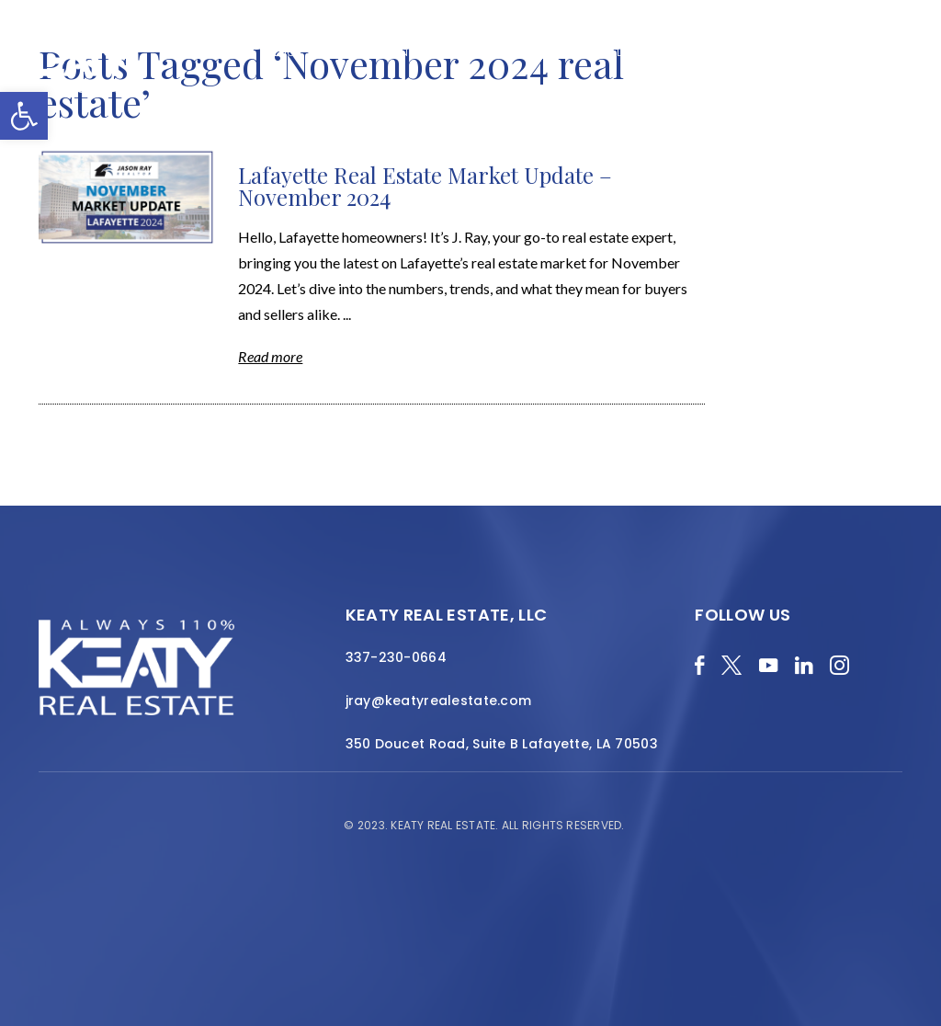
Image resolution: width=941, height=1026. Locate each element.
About (442, 52)
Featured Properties (539, 52)
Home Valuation (359, 52)
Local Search (657, 52)
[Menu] (913, 73)
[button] (24, 116)
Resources (744, 52)
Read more (270, 356)
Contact (866, 61)
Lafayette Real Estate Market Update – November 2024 (425, 185)
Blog (280, 52)
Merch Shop (215, 52)
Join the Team (834, 52)
